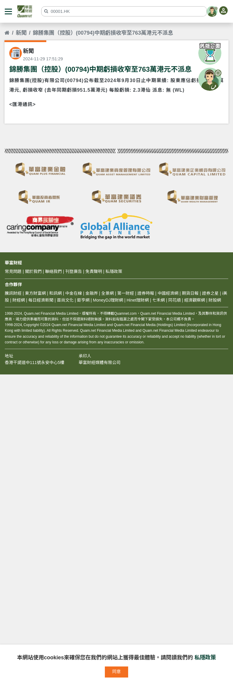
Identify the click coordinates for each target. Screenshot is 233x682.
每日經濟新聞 (40, 300)
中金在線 (73, 293)
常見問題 (13, 271)
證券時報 (145, 293)
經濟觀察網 (194, 300)
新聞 (21, 33)
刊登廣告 (73, 271)
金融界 (91, 293)
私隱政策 (205, 658)
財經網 (18, 300)
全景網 (107, 293)
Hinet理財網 (138, 300)
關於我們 (33, 271)
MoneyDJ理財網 (108, 300)
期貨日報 (190, 293)
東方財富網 (35, 293)
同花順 (174, 300)
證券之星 (210, 293)
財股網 (215, 300)
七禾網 (158, 300)
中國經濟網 (167, 293)
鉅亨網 (83, 300)
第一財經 (125, 293)
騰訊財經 (13, 293)
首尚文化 (65, 300)
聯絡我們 (53, 271)
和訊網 (55, 293)
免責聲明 (93, 271)
